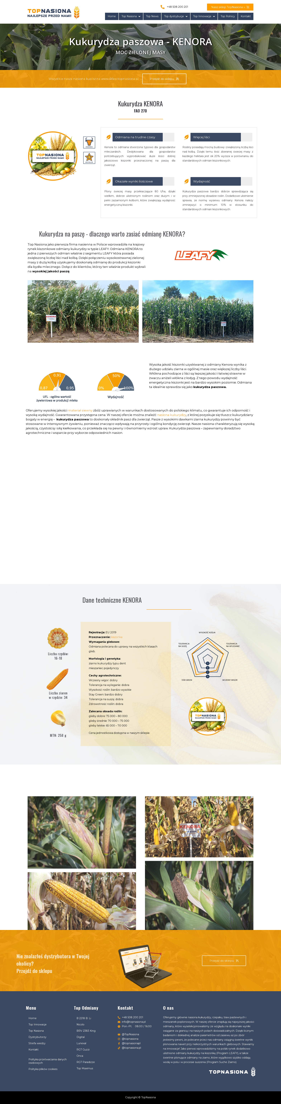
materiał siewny (80, 410)
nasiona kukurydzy (171, 415)
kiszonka (131, 665)
